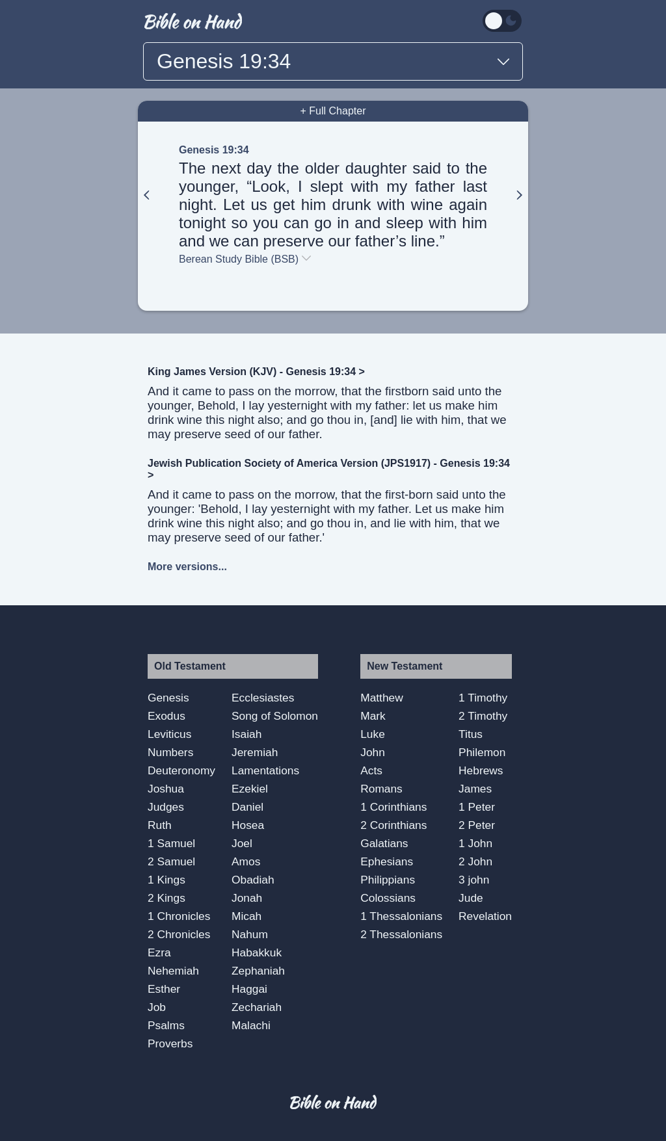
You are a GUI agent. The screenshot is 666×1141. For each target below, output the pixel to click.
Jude (471, 897)
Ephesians (386, 861)
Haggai (249, 988)
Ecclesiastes (263, 697)
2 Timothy (483, 715)
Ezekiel (250, 788)
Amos (246, 861)
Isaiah (246, 734)
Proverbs (170, 1043)
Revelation (485, 916)
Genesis (168, 697)
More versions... (187, 566)
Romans (381, 788)
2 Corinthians (393, 825)
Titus (471, 734)
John (372, 752)
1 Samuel (171, 843)
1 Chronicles (179, 916)
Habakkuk (257, 952)
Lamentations (265, 770)
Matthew (381, 697)
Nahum (250, 934)
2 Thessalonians (401, 934)
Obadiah (253, 879)
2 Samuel (171, 861)
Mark (373, 715)
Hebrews (481, 770)
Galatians (384, 843)
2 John (475, 861)
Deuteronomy (181, 770)
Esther (164, 988)
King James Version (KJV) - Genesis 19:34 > (256, 371)
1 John (475, 843)
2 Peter (477, 825)
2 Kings (166, 897)
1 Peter (477, 806)
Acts (371, 770)
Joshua (166, 788)
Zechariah (257, 1007)
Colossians (388, 897)
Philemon (482, 752)
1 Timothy (483, 697)
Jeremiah (255, 752)
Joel (242, 843)
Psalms (166, 1025)
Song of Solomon (275, 715)
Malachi (251, 1025)
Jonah (247, 897)
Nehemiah (173, 970)
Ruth (160, 825)
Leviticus (169, 734)
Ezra (159, 952)
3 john (474, 879)
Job (157, 1007)
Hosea (248, 825)
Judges (166, 806)
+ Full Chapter (333, 110)
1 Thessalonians (401, 916)
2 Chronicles (179, 934)
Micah (246, 916)
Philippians (387, 879)
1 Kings (166, 879)
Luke (372, 734)
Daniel (247, 806)
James (475, 788)
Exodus (166, 715)
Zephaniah (258, 970)
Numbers (170, 752)
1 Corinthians (393, 806)
